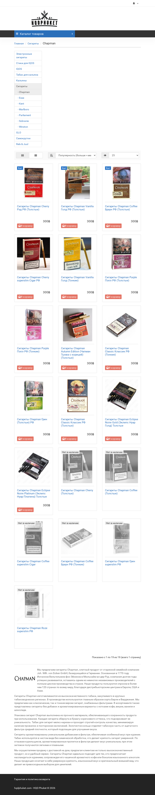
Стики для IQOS (25, 63)
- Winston (22, 126)
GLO (18, 132)
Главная (19, 43)
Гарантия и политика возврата (32, 779)
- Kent (20, 103)
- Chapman (23, 92)
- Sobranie (22, 121)
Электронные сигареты (24, 55)
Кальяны (21, 80)
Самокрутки (23, 138)
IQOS (19, 68)
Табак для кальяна (27, 74)
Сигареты (33, 43)
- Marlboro (22, 109)
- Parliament (23, 115)
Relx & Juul (22, 144)
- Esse (20, 97)
